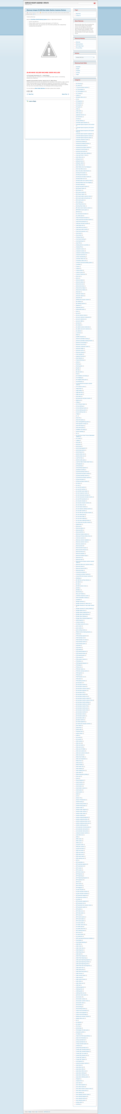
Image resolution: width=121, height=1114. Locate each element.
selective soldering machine (81, 819)
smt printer (78, 899)
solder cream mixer (80, 948)
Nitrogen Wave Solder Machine (82, 614)
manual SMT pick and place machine (83, 576)
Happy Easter (79, 388)
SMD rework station (80, 856)
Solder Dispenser (79, 950)
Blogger (29, 1111)
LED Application (79, 463)
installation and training (81, 429)
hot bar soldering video (80, 412)
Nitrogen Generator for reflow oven (83, 603)
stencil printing (79, 1006)
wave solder (50, 12)
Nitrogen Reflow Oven (80, 610)
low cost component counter (82, 493)
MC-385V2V (78, 582)
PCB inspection (79, 672)
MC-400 (77, 584)
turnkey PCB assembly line (81, 1047)
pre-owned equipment (80, 721)
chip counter (78, 233)
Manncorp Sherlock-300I (81, 568)
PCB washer (78, 678)
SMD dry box (78, 842)
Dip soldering (78, 301)
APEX (77, 109)
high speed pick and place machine (83, 398)
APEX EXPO (78, 110)
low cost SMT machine (80, 510)
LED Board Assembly (80, 469)
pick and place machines (81, 712)
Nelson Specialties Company (82, 597)
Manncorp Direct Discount (81, 549)
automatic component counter (82, 139)
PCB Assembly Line (80, 637)
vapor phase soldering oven (81, 1074)
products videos (79, 733)
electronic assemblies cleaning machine (84, 340)
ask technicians (79, 116)
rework (77, 778)
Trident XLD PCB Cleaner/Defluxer (83, 1035)
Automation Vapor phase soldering (83, 153)
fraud (77, 373)
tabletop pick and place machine (82, 1016)
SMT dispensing (79, 875)
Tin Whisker (78, 1034)
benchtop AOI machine (80, 172)
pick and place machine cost (82, 696)
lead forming (78, 446)
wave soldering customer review (82, 1094)
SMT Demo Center (80, 872)
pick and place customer (81, 686)
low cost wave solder (80, 516)
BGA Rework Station (80, 194)
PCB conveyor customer (81, 659)
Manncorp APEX (79, 530)
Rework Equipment (80, 780)
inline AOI (78, 417)
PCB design (78, 665)
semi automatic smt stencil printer (83, 827)
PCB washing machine (80, 680)
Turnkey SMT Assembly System (82, 1049)
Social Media (78, 940)
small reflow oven (79, 834)
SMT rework (78, 914)
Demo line (78, 276)
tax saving (78, 1024)
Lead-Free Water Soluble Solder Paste (84, 461)
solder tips (78, 985)
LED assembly (79, 465)
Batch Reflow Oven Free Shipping (83, 166)
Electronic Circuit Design (81, 342)
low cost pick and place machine (82, 502)
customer (78, 268)
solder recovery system (81, 975)
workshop (78, 1104)
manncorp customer (80, 538)
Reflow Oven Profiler (80, 756)
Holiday (77, 402)
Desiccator (78, 291)
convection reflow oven (80, 258)
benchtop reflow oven (80, 178)
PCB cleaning (79, 649)
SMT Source (78, 932)
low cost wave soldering (81, 518)
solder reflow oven (79, 983)
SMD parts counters (80, 846)
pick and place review (80, 713)
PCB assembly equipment (81, 635)
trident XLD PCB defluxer (81, 1037)
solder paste (78, 954)
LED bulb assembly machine (82, 471)
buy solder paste (79, 215)
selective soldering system (81, 825)
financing (78, 364)
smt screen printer (79, 922)
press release (79, 725)
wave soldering (79, 1092)
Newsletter (78, 66)
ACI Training (78, 93)
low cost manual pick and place (82, 495)
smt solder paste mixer (80, 928)
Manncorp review (79, 566)
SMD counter (78, 838)
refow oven (78, 776)
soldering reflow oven (80, 993)
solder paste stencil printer (81, 971)
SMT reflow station (80, 913)
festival (77, 362)
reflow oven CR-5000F (80, 749)
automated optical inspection (82, 122)
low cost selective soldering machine (83, 508)
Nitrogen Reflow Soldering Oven (82, 612)
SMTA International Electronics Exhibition (84, 938)
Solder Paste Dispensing (81, 957)
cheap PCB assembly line (81, 221)
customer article (44, 12)
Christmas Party (79, 237)
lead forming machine (80, 450)
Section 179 (78, 797)
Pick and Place (79, 48)
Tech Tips (78, 1026)
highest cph (78, 400)
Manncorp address (80, 528)
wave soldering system (80, 1100)
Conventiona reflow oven (81, 260)
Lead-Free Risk (79, 457)
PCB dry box (78, 667)
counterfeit (78, 264)
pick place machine (80, 719)
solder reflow (78, 981)
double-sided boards (80, 309)
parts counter (78, 626)
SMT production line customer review (83, 905)
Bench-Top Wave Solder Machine (83, 170)
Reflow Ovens (79, 760)
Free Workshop (79, 381)
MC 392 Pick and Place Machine (82, 580)
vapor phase (78, 1065)
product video (79, 729)
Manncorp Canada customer (82, 534)
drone (77, 311)
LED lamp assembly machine (82, 475)
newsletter (78, 599)
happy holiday (79, 390)
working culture (79, 1102)
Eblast (77, 334)
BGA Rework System (80, 188)
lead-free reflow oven (80, 456)
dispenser (78, 305)
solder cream (78, 946)
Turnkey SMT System (80, 1057)
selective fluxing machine (81, 803)
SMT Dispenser (79, 873)
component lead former (81, 254)
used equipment (79, 1061)
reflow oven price (79, 754)
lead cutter (78, 442)
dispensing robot (79, 307)
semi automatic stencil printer (82, 829)
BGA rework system (80, 200)
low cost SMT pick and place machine (84, 512)
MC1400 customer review (81, 585)
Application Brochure (80, 114)
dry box (77, 313)
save (77, 795)
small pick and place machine (82, 833)
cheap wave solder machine (82, 229)
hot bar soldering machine (81, 408)
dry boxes (78, 323)
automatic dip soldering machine (82, 143)
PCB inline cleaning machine (82, 670)
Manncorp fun (79, 557)
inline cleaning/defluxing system (82, 421)
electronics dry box (80, 350)
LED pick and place (80, 479)
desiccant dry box (79, 284)
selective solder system (81, 813)
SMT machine (79, 883)
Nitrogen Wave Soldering (81, 616)
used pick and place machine (82, 1063)
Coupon (77, 266)
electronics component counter (82, 346)
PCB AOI (78, 633)
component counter (80, 248)
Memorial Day (79, 591)
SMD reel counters (80, 852)
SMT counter (78, 868)
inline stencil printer (80, 427)
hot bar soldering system (81, 410)
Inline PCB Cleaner (80, 425)
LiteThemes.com (47, 1111)
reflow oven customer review (82, 753)
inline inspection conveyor (81, 423)
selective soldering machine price (83, 823)
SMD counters (79, 840)
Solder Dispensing (79, 952)
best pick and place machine (82, 186)
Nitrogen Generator (80, 601)
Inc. (76, 415)
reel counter (78, 737)
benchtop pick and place (81, 174)
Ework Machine (79, 358)
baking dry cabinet (79, 163)
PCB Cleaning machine (81, 653)
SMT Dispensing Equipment (82, 877)
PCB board (78, 645)
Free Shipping (79, 377)
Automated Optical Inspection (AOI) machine (85, 124)
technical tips (78, 1028)
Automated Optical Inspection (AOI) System (85, 127)
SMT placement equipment (81, 895)
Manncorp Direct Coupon (81, 547)
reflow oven (78, 743)
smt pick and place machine (81, 891)
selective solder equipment (81, 809)
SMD (77, 836)
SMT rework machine (80, 916)
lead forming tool (79, 452)
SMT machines (79, 885)
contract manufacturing (80, 256)
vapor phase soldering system (82, 1076)
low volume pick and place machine (83, 522)
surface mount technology (81, 1014)
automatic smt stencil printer (82, 149)
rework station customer (81, 788)
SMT (77, 860)
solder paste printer (80, 969)
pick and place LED (80, 692)
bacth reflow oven (79, 157)
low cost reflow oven (80, 504)
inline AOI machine (80, 419)
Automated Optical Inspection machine (84, 135)
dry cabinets (78, 330)
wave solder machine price (81, 1090)
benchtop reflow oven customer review (84, 180)
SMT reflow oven (79, 911)
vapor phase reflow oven (81, 1071)
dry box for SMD (79, 321)
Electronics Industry (80, 352)
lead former (78, 444)
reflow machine (79, 741)
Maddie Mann (79, 524)
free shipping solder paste (81, 379)
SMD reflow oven (79, 854)
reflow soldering (79, 768)
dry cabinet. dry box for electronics (83, 328)
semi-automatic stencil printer (82, 831)
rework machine (79, 782)
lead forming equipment (81, 448)
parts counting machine (81, 630)
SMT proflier (78, 909)
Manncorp (78, 42)
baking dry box (79, 159)
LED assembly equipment (81, 467)
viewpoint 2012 (79, 1080)
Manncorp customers (80, 543)
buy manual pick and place (81, 213)
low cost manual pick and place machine (84, 497)
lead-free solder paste (80, 459)
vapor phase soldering (80, 1073)
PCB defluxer (78, 661)
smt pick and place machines (82, 893)
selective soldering (80, 815)
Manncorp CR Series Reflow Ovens (83, 536)
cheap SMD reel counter (81, 227)
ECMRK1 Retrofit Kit (80, 336)
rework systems (79, 792)
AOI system (78, 107)
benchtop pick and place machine (83, 176)
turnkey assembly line (80, 1039)
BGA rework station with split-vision (83, 198)
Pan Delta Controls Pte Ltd (81, 624)
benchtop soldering (80, 184)
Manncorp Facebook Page (81, 555)
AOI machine (78, 105)
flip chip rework (79, 371)
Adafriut (77, 95)
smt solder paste (79, 926)
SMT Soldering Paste (80, 930)
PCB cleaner (78, 647)
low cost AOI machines (80, 489)
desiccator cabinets (80, 295)
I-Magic (77, 413)
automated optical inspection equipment (84, 133)
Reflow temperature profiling (82, 774)
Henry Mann (78, 396)
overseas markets (79, 622)
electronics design (79, 348)
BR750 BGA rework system (81, 209)
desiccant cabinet (79, 280)
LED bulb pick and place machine (83, 473)
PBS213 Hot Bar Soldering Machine (83, 632)
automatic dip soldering (81, 141)
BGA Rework (78, 190)
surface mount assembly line (82, 1010)
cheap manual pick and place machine (84, 219)
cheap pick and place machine (82, 223)
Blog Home (78, 13)
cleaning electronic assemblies (82, 245)
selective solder (79, 807)
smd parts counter (79, 844)
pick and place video (80, 717)
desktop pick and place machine (82, 299)
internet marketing (79, 431)
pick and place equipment (81, 690)
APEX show (78, 112)
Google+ (78, 68)
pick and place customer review (82, 688)
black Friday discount (80, 204)
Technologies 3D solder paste (82, 1030)
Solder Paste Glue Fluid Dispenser (83, 965)
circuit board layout (80, 241)
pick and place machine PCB (82, 706)
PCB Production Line (80, 676)
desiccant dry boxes (80, 286)
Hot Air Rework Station (80, 404)
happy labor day (79, 392)
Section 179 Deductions (81, 799)
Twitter (77, 74)
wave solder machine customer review (84, 1088)
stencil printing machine (81, 1008)
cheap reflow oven (79, 225)
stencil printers (79, 1004)
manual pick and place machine (82, 574)
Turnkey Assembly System (81, 1043)
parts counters (79, 628)
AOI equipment (79, 101)
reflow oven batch (79, 745)
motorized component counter (82, 595)
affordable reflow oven (80, 97)
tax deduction (78, 1022)
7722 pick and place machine (82, 87)
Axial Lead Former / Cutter (81, 155)
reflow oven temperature (81, 758)
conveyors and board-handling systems (84, 262)
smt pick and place (80, 889)
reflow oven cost (79, 747)
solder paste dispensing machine (83, 961)
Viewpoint (78, 1078)
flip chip (77, 369)
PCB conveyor (79, 657)
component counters (80, 250)
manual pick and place (80, 572)
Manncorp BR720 (79, 532)
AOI (77, 99)
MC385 (77, 587)
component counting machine (82, 252)
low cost (77, 485)
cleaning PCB (79, 247)
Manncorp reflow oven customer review (84, 564)
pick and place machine (81, 684)
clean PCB (78, 243)
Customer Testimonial (80, 274)
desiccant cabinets (80, 282)
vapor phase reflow (80, 1069)
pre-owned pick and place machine (83, 723)
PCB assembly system (80, 643)
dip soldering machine (80, 303)
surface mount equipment (81, 1012)
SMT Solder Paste (79, 46)
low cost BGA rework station (82, 491)
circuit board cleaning (80, 239)
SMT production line (80, 903)
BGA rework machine (80, 192)
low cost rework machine (81, 506)
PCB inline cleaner (80, 669)
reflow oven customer (80, 751)
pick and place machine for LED (82, 704)
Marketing (78, 578)
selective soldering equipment (82, 817)
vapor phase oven (79, 1067)
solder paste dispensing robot (82, 963)
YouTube (78, 72)
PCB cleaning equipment (81, 651)
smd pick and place (80, 848)
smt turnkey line (79, 936)
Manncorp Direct (79, 44)
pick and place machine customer (83, 698)
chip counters (78, 235)
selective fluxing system (81, 805)
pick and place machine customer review (84, 700)
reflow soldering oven (80, 770)
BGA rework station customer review (83, 196)
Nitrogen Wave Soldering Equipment (83, 618)
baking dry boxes (79, 161)
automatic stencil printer (81, 151)
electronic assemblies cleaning (82, 338)
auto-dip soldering (79, 120)
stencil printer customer (81, 998)
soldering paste (79, 991)
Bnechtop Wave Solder (80, 206)
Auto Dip (78, 118)
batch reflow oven (79, 164)
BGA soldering (79, 202)
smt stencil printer (79, 934)
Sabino (77, 793)
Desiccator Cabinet (80, 293)
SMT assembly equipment (81, 864)
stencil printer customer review (82, 1000)
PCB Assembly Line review (81, 639)
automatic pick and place (81, 145)
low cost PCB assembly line (81, 499)
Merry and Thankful (80, 593)
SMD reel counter (79, 850)
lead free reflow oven (80, 454)
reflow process (79, 762)
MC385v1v (78, 589)
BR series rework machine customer (83, 207)
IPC (77, 433)
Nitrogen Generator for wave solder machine (85, 605)
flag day (77, 367)
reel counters (78, 739)
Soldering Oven (79, 989)
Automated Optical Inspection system (83, 137)
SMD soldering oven (80, 858)
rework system (79, 790)
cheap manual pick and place (82, 217)
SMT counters (79, 870)
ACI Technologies (79, 89)
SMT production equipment (81, 901)
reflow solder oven (79, 766)
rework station (79, 786)
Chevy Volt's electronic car (81, 231)
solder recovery (79, 973)
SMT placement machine (81, 897)
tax (76, 1020)
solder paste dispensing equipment (83, 959)
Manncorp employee (80, 553)
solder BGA (78, 944)
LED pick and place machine (82, 481)
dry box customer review (81, 315)
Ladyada (78, 440)
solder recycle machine (81, 979)
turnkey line (78, 1045)
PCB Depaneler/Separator (81, 663)
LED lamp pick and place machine (83, 477)
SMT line (78, 881)
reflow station (78, 772)
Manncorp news (79, 559)
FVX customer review (80, 386)
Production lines (79, 731)
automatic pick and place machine (83, 147)
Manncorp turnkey (79, 570)
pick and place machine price (82, 708)
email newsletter (79, 354)
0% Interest (78, 85)
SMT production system (81, 907)
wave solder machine (57, 12)
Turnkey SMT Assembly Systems (83, 1051)
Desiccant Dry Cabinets (81, 289)
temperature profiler (80, 1032)
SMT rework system (80, 920)
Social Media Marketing (81, 942)
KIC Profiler (78, 438)
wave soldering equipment (81, 1096)
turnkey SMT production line (82, 1055)
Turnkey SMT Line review (81, 1053)
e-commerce (78, 332)
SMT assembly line (80, 866)
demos (77, 278)
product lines (78, 727)
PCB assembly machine (81, 641)
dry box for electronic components (83, 317)
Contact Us (78, 15)
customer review (79, 272)
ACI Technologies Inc (80, 91)
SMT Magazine (79, 887)
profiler (77, 735)
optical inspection (79, 620)
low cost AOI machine (80, 487)
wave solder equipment (81, 1084)
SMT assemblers (79, 862)
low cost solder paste (80, 514)
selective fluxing (79, 801)
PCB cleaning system (80, 655)
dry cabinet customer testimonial (82, 327)
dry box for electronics (80, 319)
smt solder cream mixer (81, 924)
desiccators (78, 297)
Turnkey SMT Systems (80, 1059)
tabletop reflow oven (80, 1018)
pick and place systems (81, 715)
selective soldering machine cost (82, 821)
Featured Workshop (80, 360)
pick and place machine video (82, 710)
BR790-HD (78, 211)
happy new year (79, 394)
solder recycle (79, 977)
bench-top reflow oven (80, 168)
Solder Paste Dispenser (81, 955)
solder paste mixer (80, 967)
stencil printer (78, 996)
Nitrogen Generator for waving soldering (84, 608)
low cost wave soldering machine (83, 520)
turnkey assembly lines (80, 1041)
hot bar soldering (79, 406)
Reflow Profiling (79, 764)
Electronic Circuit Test (80, 344)
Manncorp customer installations (82, 540)
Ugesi (36, 1111)
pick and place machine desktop (82, 702)
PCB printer (78, 674)
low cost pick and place (81, 500)
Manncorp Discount (80, 551)
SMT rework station (80, 918)
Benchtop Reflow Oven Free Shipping (84, 182)
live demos (78, 483)
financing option (79, 366)
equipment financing (80, 356)
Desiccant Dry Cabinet (80, 287)
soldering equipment (80, 987)
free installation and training (81, 375)
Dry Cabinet (78, 325)
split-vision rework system (81, 994)
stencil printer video (80, 1002)
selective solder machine (81, 811)
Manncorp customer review (81, 541)
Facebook (78, 70)
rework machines (79, 784)
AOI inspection (79, 103)
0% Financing (79, 83)
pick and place (79, 682)
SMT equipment (79, 879)
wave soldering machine (81, 1098)
